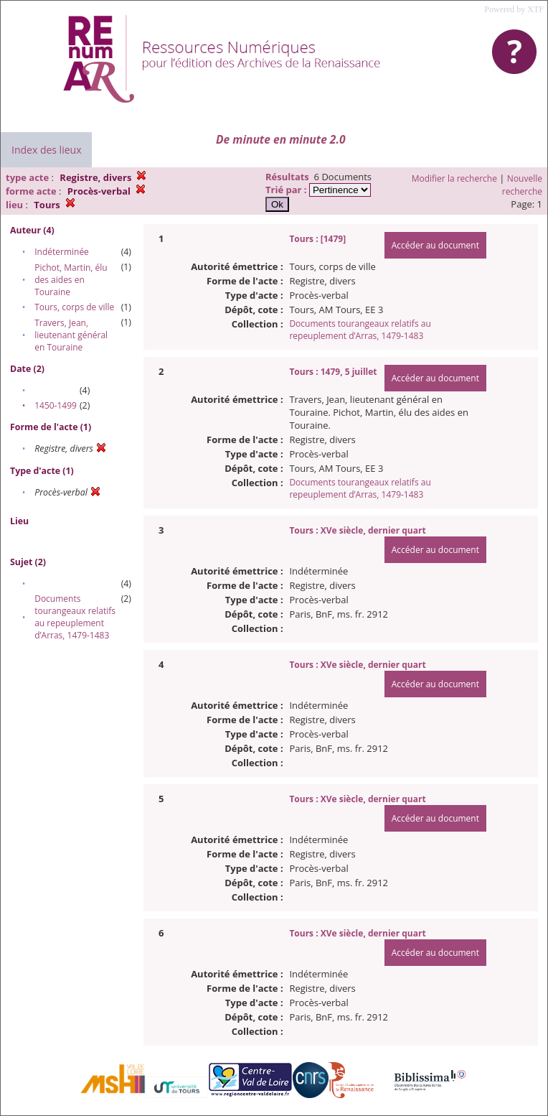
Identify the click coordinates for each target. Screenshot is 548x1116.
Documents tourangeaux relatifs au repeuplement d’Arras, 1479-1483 (74, 616)
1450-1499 (55, 405)
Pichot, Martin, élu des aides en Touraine (70, 279)
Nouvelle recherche (522, 184)
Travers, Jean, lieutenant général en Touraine (71, 335)
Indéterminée (61, 252)
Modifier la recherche (454, 178)
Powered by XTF (514, 9)
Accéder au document (435, 245)
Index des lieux (46, 150)
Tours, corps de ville (74, 307)
